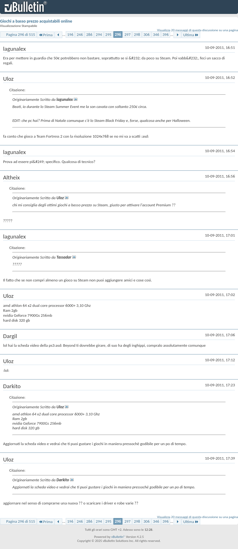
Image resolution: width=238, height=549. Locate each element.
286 (89, 34)
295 (108, 34)
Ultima (191, 34)
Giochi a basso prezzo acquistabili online (36, 21)
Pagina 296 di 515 (20, 34)
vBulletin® (118, 537)
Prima (45, 34)
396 (166, 34)
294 (99, 34)
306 (146, 34)
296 (118, 34)
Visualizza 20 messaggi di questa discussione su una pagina (197, 30)
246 (80, 34)
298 (137, 34)
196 (70, 34)
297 (127, 34)
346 (156, 34)
